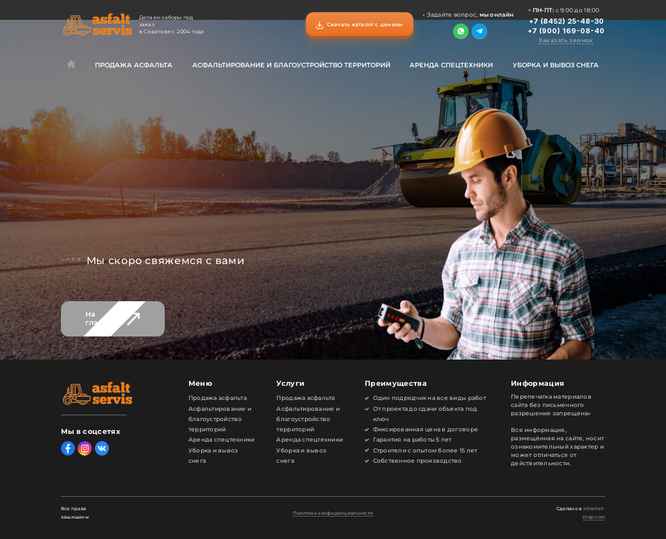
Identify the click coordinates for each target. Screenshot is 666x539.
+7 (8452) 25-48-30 (566, 21)
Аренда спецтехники (451, 65)
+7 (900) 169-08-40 (566, 31)
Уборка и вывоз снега (556, 65)
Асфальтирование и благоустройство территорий (291, 65)
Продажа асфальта (133, 65)
